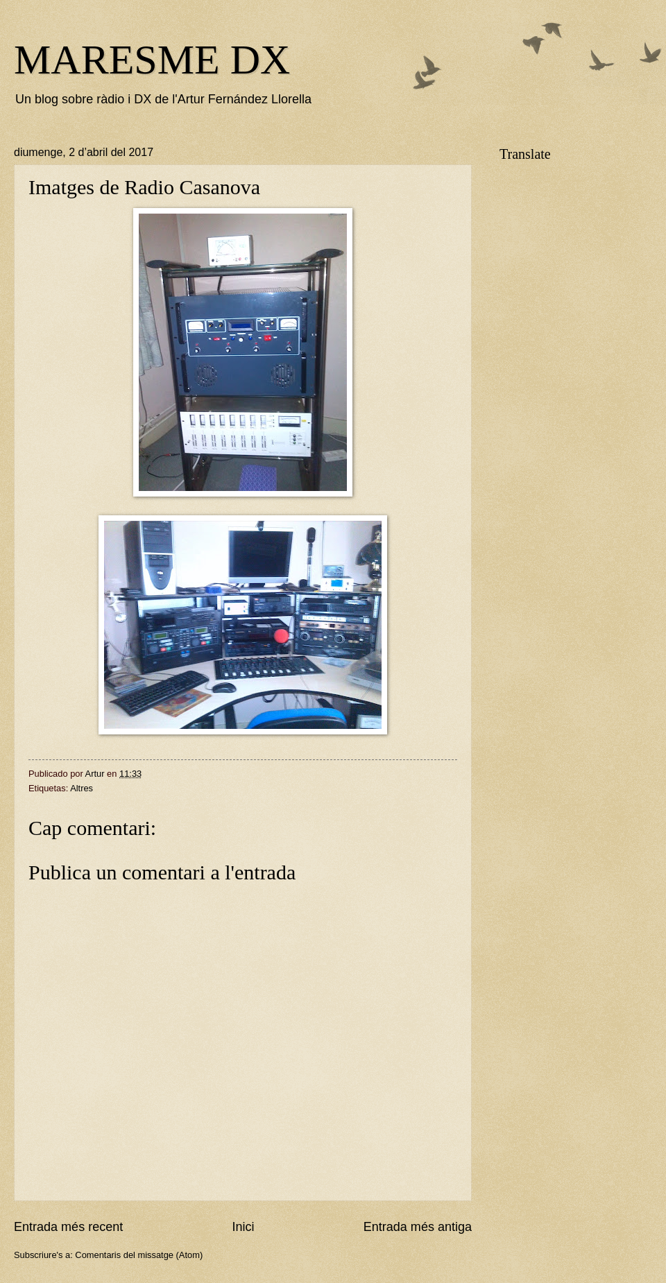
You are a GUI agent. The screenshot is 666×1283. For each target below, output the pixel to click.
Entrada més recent (68, 1227)
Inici (243, 1227)
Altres (81, 788)
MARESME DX (152, 60)
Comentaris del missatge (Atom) (139, 1255)
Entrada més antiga (418, 1227)
